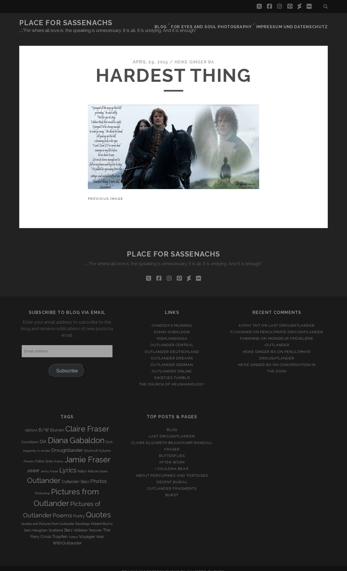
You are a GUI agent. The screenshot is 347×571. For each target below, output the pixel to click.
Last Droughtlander (292, 319)
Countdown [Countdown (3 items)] (29, 435)
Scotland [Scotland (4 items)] (56, 524)
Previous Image (105, 192)
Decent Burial (172, 475)
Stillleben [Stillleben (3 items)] (81, 524)
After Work (172, 456)
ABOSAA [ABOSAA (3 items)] (31, 424)
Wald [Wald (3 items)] (100, 530)
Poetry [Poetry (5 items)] (79, 509)
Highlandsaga (172, 332)
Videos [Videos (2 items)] (73, 530)
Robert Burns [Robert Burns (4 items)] (102, 517)
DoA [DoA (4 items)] (109, 435)
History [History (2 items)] (58, 454)
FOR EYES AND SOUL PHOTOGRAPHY (219, 23)
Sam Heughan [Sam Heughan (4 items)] (35, 524)
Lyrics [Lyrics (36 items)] (67, 463)
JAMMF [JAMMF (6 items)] (33, 464)
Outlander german (172, 358)
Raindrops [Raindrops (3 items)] (82, 517)
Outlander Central (172, 338)
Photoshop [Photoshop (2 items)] (42, 486)
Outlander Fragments (172, 482)
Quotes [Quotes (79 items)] (98, 508)
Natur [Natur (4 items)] (82, 464)
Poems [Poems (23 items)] (62, 508)
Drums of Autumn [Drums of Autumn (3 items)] (97, 444)
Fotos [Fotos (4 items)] (39, 454)
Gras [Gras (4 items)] (49, 454)
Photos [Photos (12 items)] (98, 475)
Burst (171, 488)
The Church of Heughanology (171, 377)
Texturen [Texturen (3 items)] (95, 524)
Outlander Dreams (172, 351)
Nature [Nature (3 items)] (93, 464)
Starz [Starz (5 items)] (68, 523)
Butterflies (172, 449)
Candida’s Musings (172, 319)
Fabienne (250, 332)
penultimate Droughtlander (291, 325)
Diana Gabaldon (172, 325)
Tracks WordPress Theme (150, 565)
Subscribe (67, 364)
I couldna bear (172, 462)
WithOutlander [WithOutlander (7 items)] (67, 536)
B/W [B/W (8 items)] (43, 423)
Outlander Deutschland (172, 345)
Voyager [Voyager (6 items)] (87, 530)
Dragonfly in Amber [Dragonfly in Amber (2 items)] (36, 444)
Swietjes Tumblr (172, 371)
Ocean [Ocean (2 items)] (103, 464)
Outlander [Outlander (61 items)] (43, 474)
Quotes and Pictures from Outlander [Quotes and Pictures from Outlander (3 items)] (47, 517)
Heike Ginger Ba (194, 55)
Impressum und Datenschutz (295, 23)
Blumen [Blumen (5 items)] (57, 423)
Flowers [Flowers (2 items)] (29, 454)
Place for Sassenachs (65, 23)
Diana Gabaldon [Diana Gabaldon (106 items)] (76, 433)
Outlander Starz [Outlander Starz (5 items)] (75, 475)
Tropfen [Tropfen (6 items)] (60, 530)
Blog (171, 23)
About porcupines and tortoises (172, 469)
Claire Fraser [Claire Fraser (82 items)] (87, 422)
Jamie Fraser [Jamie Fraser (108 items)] (88, 453)
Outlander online (172, 364)
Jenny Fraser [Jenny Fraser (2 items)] (49, 464)
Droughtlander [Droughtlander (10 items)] (67, 443)
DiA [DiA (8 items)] (43, 434)
